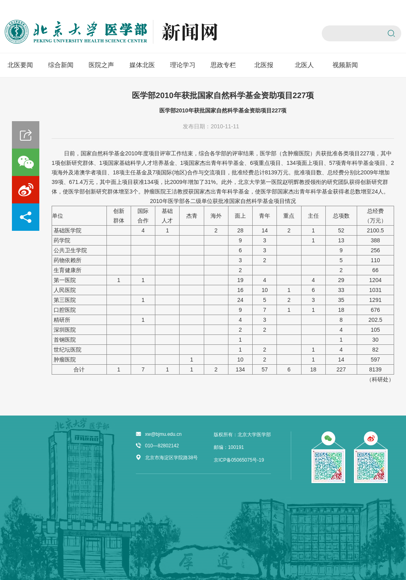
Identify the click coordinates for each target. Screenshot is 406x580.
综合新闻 (60, 65)
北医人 (304, 65)
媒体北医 (142, 65)
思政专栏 (223, 65)
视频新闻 (345, 65)
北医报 (263, 65)
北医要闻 (20, 65)
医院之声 (101, 65)
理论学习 (182, 65)
